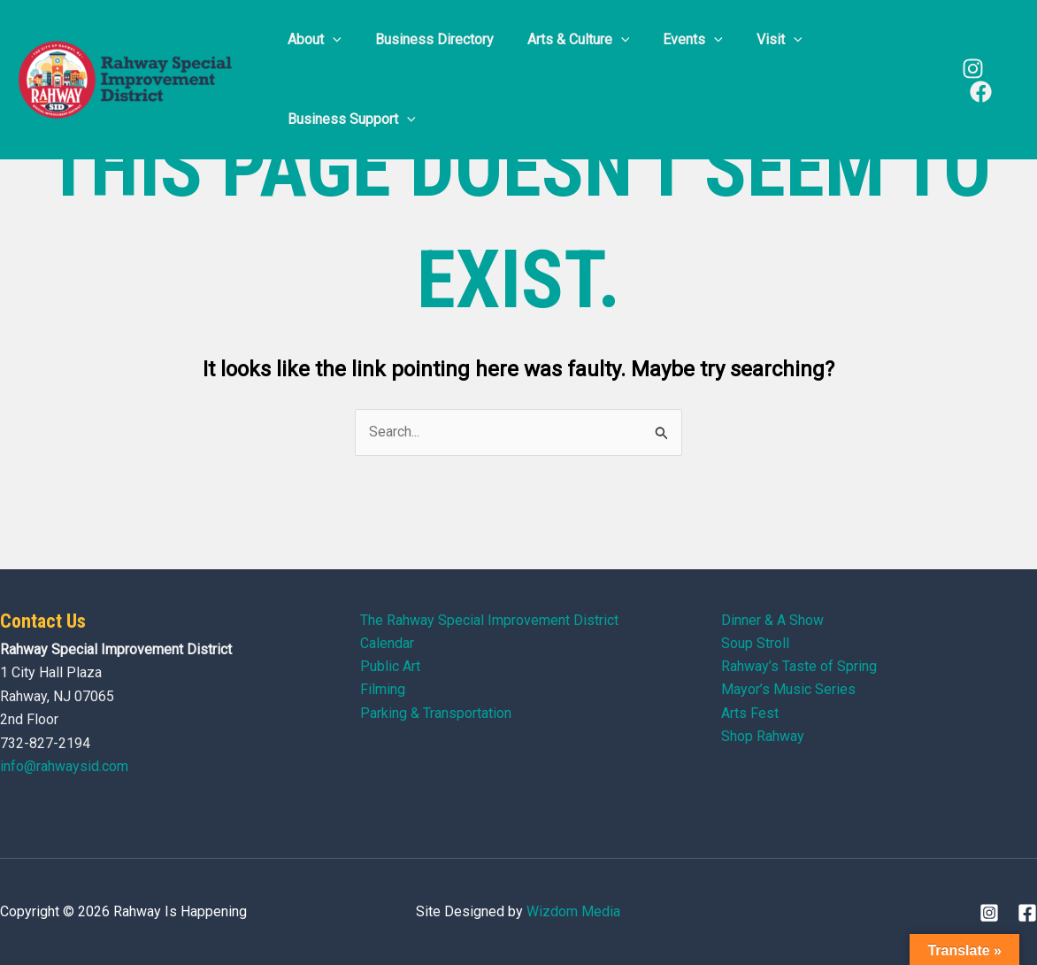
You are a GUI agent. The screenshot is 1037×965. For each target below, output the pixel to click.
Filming (382, 690)
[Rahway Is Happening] (128, 78)
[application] (330, 40)
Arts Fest (750, 713)
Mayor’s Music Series (788, 690)
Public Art (390, 667)
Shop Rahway (762, 737)
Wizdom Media (573, 911)
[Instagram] (970, 69)
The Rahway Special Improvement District (489, 620)
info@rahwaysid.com (64, 766)
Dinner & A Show (772, 620)
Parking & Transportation (435, 713)
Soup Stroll (755, 643)
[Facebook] (978, 92)
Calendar (387, 643)
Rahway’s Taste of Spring (799, 667)
